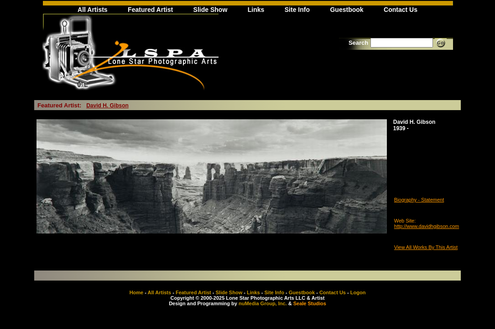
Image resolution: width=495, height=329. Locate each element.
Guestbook (346, 9)
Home (137, 292)
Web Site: (405, 220)
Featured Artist (150, 9)
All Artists (93, 9)
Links (256, 9)
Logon (358, 292)
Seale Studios (309, 303)
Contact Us (400, 9)
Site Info (297, 9)
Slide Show (210, 9)
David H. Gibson (107, 105)
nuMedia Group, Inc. (263, 303)
